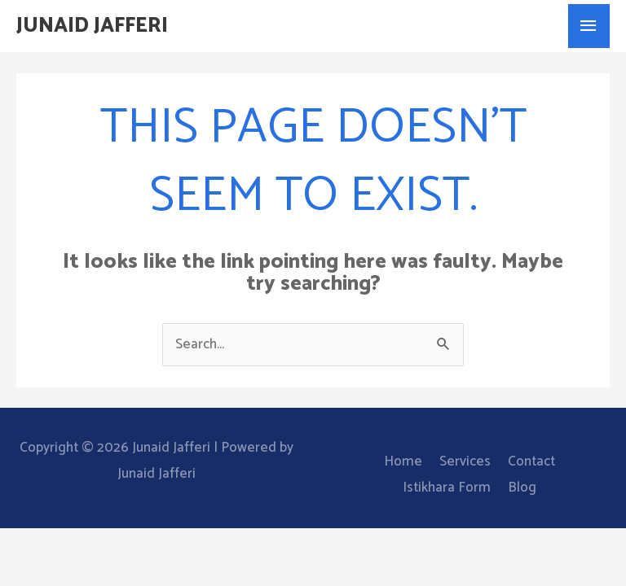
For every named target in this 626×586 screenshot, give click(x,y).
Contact (531, 461)
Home (403, 461)
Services (465, 461)
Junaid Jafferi (92, 26)
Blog (522, 487)
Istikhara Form (447, 487)
